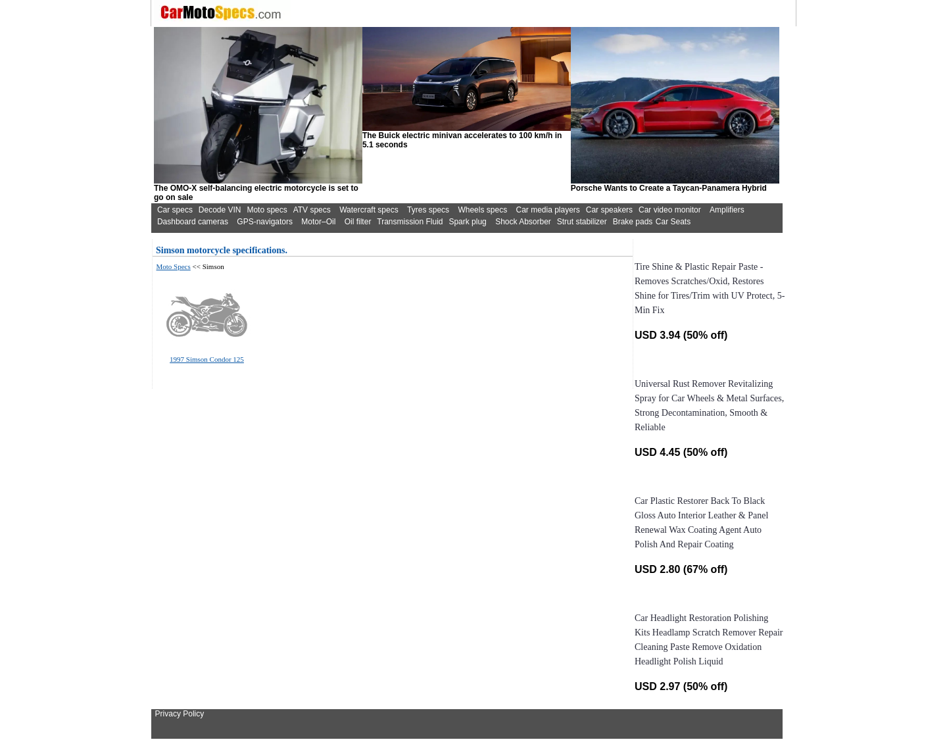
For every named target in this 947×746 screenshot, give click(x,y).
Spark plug (467, 221)
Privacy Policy (180, 713)
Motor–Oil (318, 221)
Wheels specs (482, 209)
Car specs (175, 209)
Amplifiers (727, 209)
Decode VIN (220, 209)
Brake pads (633, 221)
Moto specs (267, 209)
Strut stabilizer (582, 221)
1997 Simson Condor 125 (207, 359)
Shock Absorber (523, 221)
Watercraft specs (369, 209)
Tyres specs (428, 209)
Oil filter (358, 221)
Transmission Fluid (410, 221)
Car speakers (609, 209)
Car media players (547, 209)
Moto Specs (174, 266)
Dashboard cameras (192, 221)
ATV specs (312, 209)
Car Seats (673, 221)
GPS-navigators (265, 221)
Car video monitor (670, 209)
